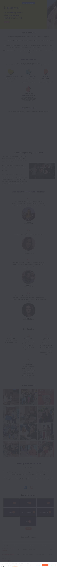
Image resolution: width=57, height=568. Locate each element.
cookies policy (15, 566)
